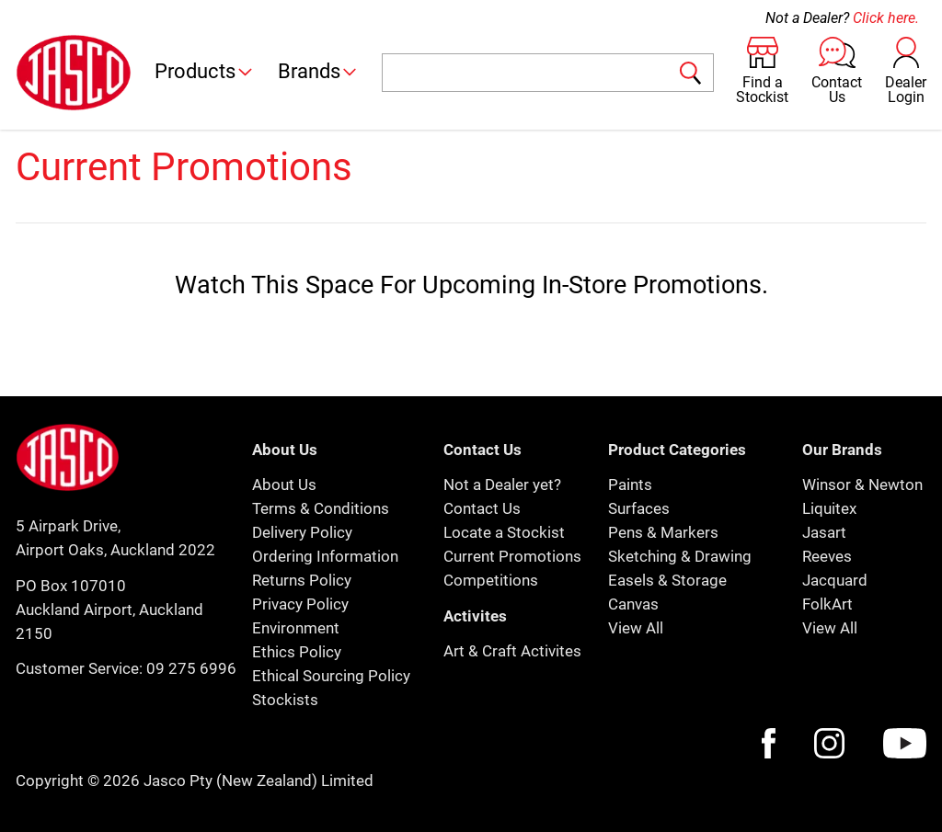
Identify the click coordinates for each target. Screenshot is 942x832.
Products (205, 71)
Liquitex (829, 508)
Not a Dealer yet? (502, 484)
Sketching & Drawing (680, 556)
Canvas (633, 604)
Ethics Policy (296, 652)
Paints (630, 484)
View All (635, 628)
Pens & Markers (663, 532)
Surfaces (639, 508)
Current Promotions (512, 556)
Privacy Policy (300, 604)
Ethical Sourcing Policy (331, 676)
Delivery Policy (302, 532)
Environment (295, 628)
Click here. (886, 18)
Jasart (824, 532)
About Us (284, 484)
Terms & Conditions (320, 508)
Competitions (490, 580)
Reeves (827, 556)
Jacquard (834, 580)
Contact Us (482, 508)
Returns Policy (301, 580)
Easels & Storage (667, 580)
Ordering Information (325, 556)
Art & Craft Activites (512, 651)
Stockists (285, 699)
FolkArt (827, 604)
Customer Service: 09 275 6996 (126, 668)
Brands (319, 71)
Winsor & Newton (862, 484)
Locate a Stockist (504, 532)
